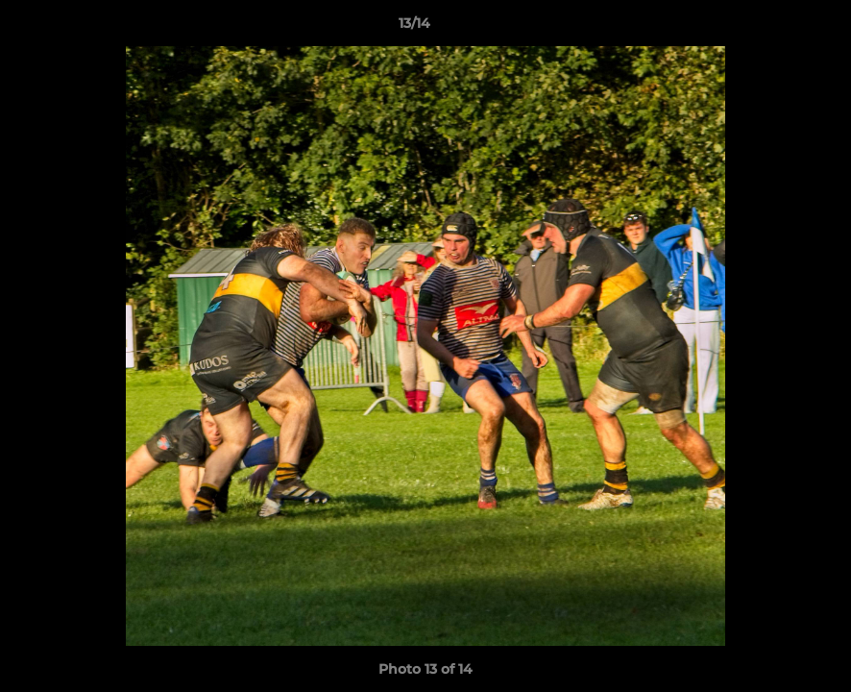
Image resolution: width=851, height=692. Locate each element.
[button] (770, 28)
